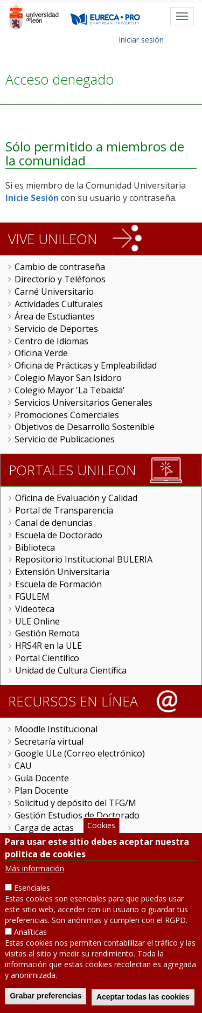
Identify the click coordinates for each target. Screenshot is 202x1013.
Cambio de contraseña (60, 267)
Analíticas (30, 934)
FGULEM (32, 596)
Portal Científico (47, 658)
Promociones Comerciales (67, 415)
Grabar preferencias (45, 998)
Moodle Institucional (56, 729)
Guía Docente (42, 778)
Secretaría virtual (49, 741)
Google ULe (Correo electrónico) (80, 753)
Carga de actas (44, 828)
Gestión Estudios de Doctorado (77, 815)
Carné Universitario (54, 291)
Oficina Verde (41, 353)
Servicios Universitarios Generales (83, 402)
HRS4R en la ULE (48, 645)
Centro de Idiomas (51, 341)
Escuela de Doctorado (58, 535)
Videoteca (34, 609)
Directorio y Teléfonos (60, 279)
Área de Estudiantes (55, 316)
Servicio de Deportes (56, 329)
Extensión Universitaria (62, 572)
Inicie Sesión (32, 198)
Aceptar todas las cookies (143, 999)
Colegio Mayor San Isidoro (68, 378)
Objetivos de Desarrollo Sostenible (85, 427)
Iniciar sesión (141, 39)
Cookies (101, 827)
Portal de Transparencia (64, 510)
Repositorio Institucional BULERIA (83, 559)
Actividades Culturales (59, 304)
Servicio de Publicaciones (65, 439)
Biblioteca (35, 547)
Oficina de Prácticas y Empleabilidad (86, 365)
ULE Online (37, 621)
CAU (23, 766)
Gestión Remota (47, 633)
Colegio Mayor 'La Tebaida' (70, 390)
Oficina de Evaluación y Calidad (76, 498)
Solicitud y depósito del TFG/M (75, 803)
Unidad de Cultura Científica (71, 670)
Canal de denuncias (54, 523)
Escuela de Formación (58, 584)
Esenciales (32, 890)
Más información (34, 870)
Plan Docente (41, 790)
